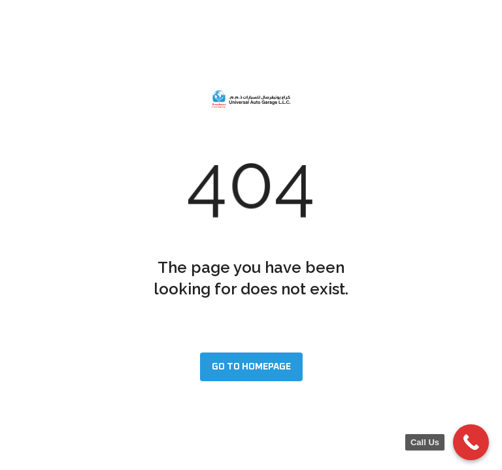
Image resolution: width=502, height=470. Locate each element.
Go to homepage (251, 366)
